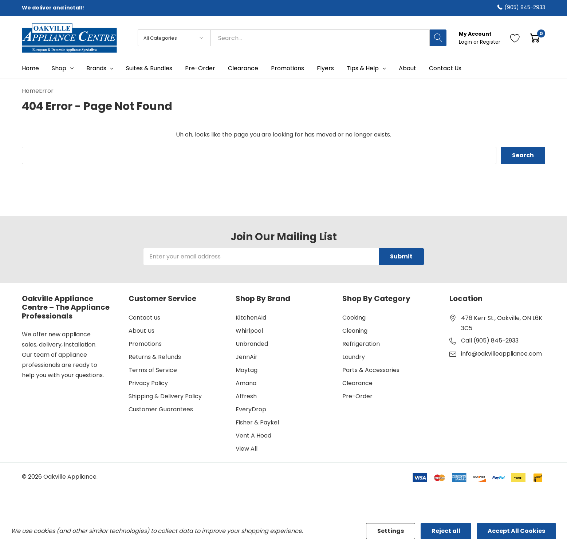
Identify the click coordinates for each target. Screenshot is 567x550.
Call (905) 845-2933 (490, 340)
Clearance (357, 383)
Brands (96, 68)
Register (490, 41)
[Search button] (438, 37)
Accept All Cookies (516, 531)
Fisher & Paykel (257, 422)
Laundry (353, 357)
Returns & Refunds (155, 357)
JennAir (246, 357)
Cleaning (354, 331)
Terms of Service (153, 370)
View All (246, 448)
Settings (390, 531)
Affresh (246, 396)
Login (466, 41)
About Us (141, 331)
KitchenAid (251, 317)
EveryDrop (251, 409)
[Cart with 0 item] (535, 38)
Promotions (145, 344)
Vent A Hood (253, 435)
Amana (246, 383)
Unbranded (252, 344)
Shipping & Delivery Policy (165, 396)
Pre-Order (357, 396)
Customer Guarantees (161, 409)
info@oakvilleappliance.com (501, 353)
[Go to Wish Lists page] (515, 38)
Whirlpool (249, 331)
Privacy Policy (148, 383)
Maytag (246, 370)
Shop (59, 68)
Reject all (446, 531)
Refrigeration (361, 344)
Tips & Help (363, 68)
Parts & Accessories (370, 370)
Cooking (354, 317)
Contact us (144, 317)
